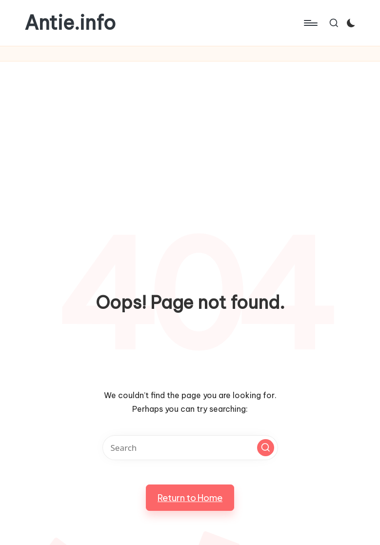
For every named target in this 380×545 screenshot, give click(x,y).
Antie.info (70, 23)
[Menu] (310, 23)
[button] (265, 447)
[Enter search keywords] (190, 447)
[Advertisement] (190, 134)
